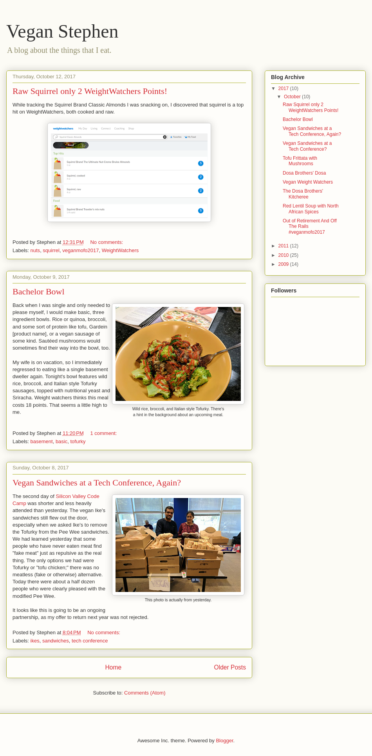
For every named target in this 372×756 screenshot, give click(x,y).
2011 (284, 246)
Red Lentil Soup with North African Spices (311, 208)
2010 (284, 255)
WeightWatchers (120, 250)
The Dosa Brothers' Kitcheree (303, 193)
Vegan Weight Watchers (308, 182)
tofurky (77, 441)
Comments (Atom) (144, 693)
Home (113, 667)
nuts (35, 250)
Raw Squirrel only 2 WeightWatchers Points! (90, 91)
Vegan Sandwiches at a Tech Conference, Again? (97, 482)
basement (42, 441)
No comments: (107, 242)
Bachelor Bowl (39, 291)
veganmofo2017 (80, 250)
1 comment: (104, 433)
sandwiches (55, 641)
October (293, 96)
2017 (284, 88)
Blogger (224, 740)
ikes (35, 641)
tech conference (90, 641)
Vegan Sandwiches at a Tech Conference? (307, 146)
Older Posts (230, 667)
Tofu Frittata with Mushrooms (300, 160)
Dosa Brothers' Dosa (304, 173)
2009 (284, 264)
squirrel (51, 250)
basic (61, 441)
